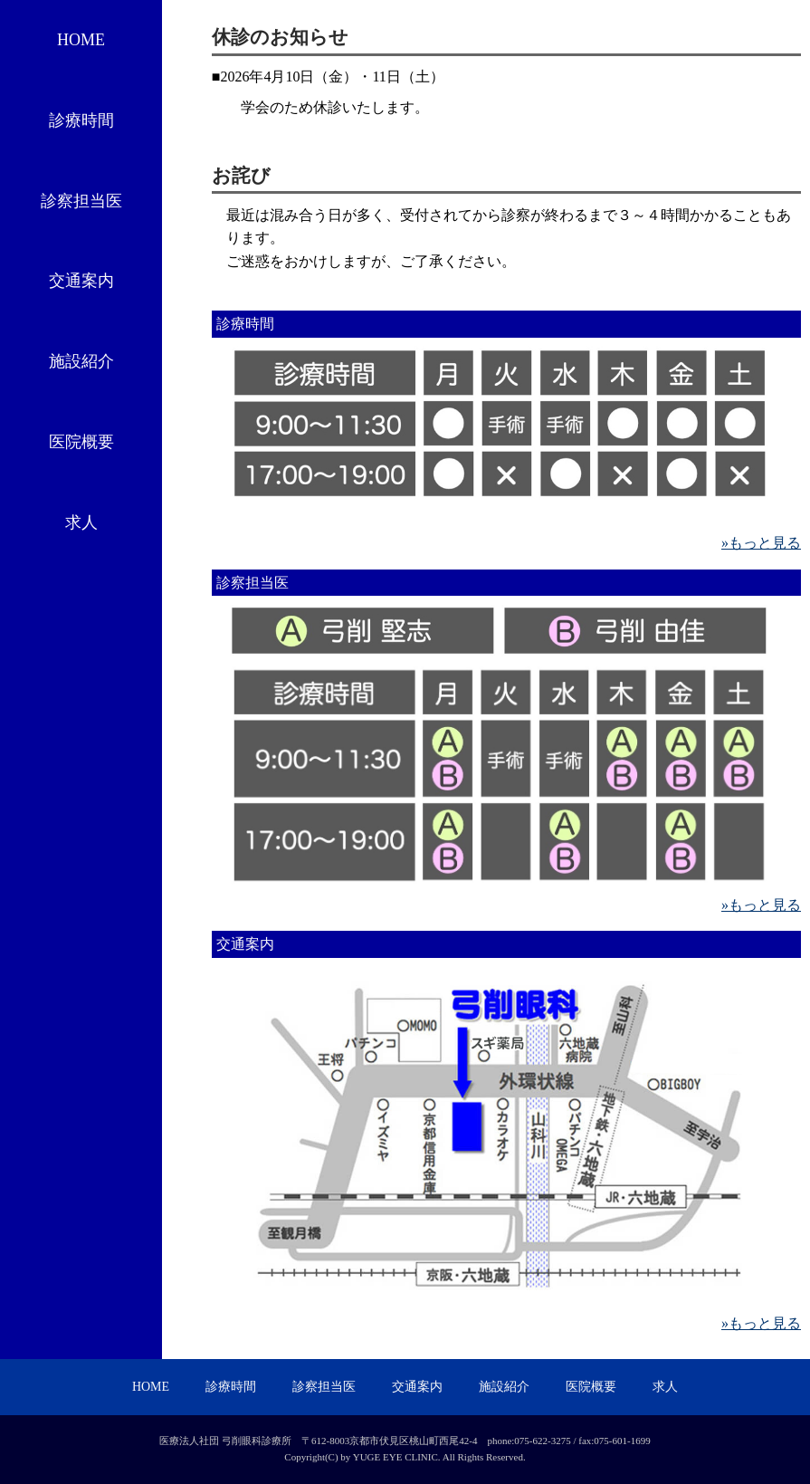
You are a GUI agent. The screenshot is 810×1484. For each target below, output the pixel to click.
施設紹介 (81, 361)
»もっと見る (761, 543)
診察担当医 (81, 201)
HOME (81, 40)
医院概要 (81, 442)
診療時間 (81, 120)
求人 (81, 522)
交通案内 (81, 281)
